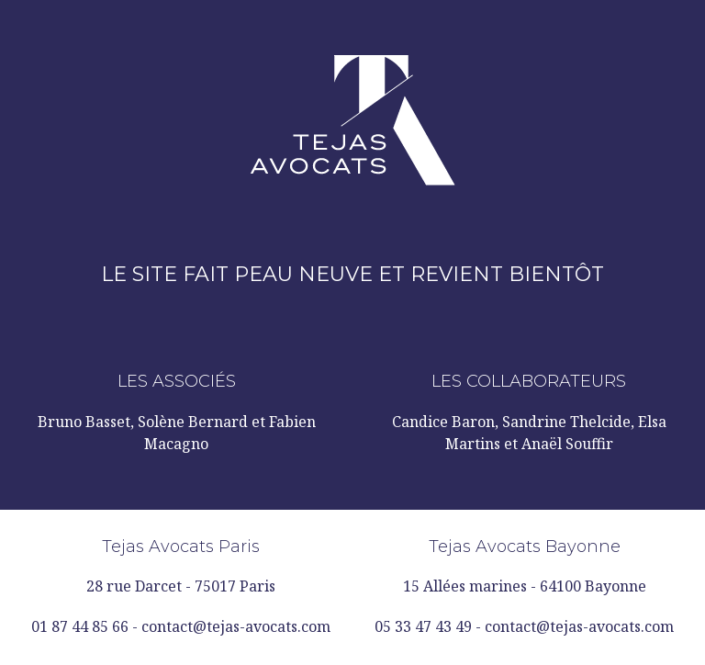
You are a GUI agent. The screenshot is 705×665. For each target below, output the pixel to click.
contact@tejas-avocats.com (235, 626)
